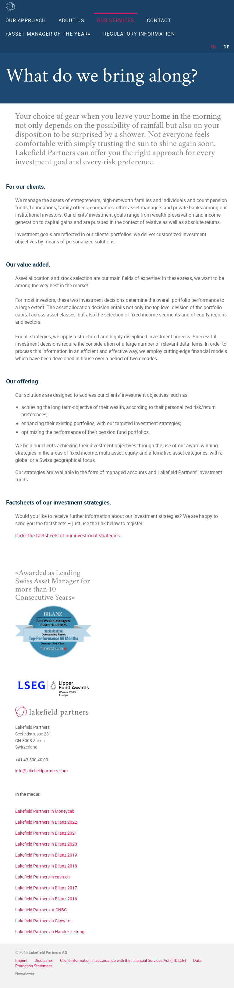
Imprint (21, 960)
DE (226, 47)
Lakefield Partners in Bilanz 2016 (46, 899)
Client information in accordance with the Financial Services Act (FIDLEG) (123, 960)
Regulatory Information (139, 33)
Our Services (115, 20)
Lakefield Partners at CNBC (41, 910)
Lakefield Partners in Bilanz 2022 (46, 822)
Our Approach (25, 20)
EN (213, 47)
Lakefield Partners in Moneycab (45, 811)
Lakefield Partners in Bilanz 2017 (46, 888)
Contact (159, 20)
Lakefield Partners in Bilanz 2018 (46, 866)
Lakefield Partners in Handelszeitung (49, 931)
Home (10, 6)
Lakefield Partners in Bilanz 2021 (46, 833)
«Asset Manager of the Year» (48, 33)
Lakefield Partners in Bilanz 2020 (46, 844)
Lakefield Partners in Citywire (42, 920)
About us (71, 20)
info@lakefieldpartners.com (41, 770)
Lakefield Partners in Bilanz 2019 (46, 855)
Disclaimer (44, 960)
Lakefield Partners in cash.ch (42, 877)
